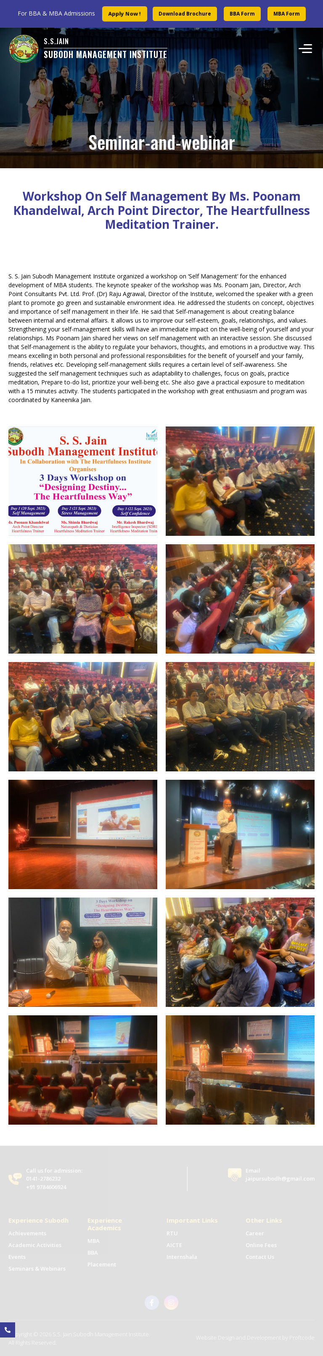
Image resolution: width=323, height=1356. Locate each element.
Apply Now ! (124, 14)
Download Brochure (185, 13)
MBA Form (286, 13)
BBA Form (242, 13)
